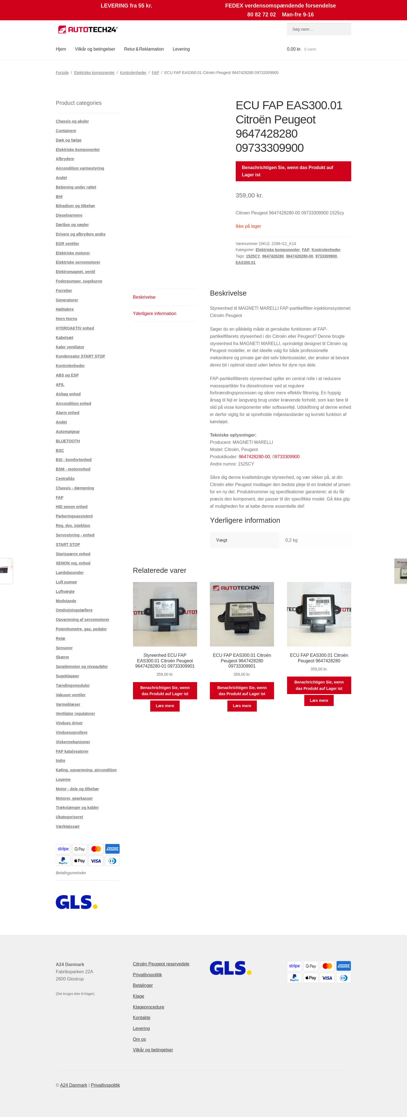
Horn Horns (66, 318)
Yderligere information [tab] (155, 313)
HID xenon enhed (71, 506)
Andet (61, 177)
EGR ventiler (67, 243)
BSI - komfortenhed (74, 459)
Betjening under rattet (76, 187)
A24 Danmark (73, 1085)
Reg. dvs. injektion (73, 525)
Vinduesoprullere (71, 732)
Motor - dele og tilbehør (77, 789)
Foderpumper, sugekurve (79, 281)
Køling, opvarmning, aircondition (86, 770)
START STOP (68, 544)
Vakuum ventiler (71, 695)
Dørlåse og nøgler (72, 224)
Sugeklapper (67, 676)
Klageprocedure (148, 1007)
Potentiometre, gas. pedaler (81, 629)
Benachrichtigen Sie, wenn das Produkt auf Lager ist (287, 171)
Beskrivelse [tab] (144, 297)
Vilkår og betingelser (95, 49)
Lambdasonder (70, 572)
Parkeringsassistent (74, 516)
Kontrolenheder (133, 72)
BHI (59, 196)
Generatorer (67, 300)
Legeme (63, 779)
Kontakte (141, 1017)
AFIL (60, 384)
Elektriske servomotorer (78, 262)
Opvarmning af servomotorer (82, 619)
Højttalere (65, 309)
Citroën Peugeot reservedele (161, 964)
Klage (138, 996)
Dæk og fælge (69, 140)
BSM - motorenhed (73, 469)
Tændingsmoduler (73, 685)
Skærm (62, 657)
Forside (62, 72)
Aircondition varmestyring (80, 168)
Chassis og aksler (72, 121)
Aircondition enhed (73, 403)
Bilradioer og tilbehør (75, 206)
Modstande (66, 601)
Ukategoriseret (69, 817)
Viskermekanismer (73, 742)
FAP (155, 72)
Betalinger (143, 985)
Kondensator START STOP (80, 356)
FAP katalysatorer (72, 751)
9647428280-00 (299, 256)
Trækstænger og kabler (77, 807)
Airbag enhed (68, 394)
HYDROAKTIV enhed (75, 328)
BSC (60, 450)
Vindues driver (69, 723)
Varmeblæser (68, 704)
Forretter (64, 290)
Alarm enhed (67, 412)
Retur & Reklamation (144, 49)
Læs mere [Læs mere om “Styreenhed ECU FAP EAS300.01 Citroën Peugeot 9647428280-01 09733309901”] (165, 706)
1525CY (253, 256)
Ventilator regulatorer (75, 713)
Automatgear (68, 431)
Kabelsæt (64, 337)
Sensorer (64, 648)
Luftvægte (65, 591)
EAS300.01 (246, 262)
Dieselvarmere (69, 215)
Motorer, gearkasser (74, 798)
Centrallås (65, 478)
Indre (60, 760)
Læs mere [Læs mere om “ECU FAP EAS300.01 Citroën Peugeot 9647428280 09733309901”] (242, 706)
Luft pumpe (66, 582)
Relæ (60, 638)
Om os (139, 1039)
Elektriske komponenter (94, 72)
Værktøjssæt (67, 826)
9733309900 (326, 256)
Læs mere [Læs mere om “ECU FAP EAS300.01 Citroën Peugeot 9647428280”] (319, 700)
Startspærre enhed (73, 554)
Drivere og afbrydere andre (80, 234)
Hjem (61, 49)
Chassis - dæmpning (75, 488)
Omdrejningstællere (74, 610)
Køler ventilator (70, 347)
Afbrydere (65, 159)
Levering (181, 49)
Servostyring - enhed (75, 535)
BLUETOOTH (68, 441)
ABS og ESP (67, 375)
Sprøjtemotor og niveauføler (82, 666)
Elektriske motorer (73, 253)
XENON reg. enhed (73, 563)
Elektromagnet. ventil (75, 271)
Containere (66, 130)
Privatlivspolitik (147, 974)
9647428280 (273, 256)
